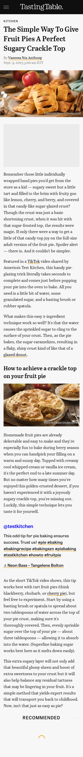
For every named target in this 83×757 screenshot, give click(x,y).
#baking (55, 542)
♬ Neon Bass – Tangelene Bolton (34, 565)
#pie (42, 542)
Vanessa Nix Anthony (25, 57)
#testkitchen (16, 554)
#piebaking (65, 548)
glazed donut (15, 354)
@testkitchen (18, 526)
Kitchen (11, 21)
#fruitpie (52, 554)
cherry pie (56, 593)
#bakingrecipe (17, 548)
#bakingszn (43, 548)
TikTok (33, 261)
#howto (36, 554)
